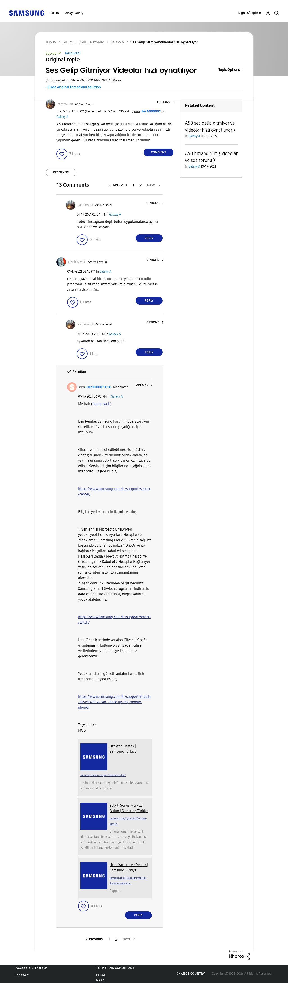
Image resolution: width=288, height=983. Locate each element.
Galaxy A (62, 117)
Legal (101, 975)
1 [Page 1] (133, 185)
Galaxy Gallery (73, 13)
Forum (54, 13)
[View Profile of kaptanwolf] (65, 104)
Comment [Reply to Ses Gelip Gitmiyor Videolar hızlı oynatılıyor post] (158, 152)
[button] (165, 102)
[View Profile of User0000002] (151, 111)
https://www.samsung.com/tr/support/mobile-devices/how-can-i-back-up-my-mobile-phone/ (114, 702)
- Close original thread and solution (73, 87)
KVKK (100, 980)
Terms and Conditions (115, 968)
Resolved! (73, 53)
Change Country (191, 974)
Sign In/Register (249, 13)
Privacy (22, 975)
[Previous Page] (119, 185)
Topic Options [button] (229, 69)
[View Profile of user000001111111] (98, 387)
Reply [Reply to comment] (149, 238)
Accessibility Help (31, 968)
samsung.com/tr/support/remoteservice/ (103, 775)
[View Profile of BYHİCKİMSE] (77, 262)
